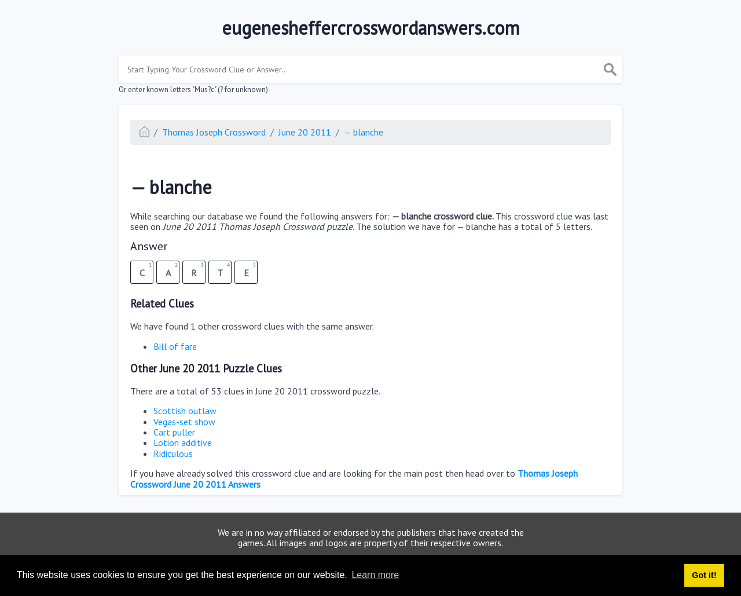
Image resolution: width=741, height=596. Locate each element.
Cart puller (174, 432)
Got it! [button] (704, 575)
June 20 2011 (304, 132)
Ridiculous (173, 453)
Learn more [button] (375, 575)
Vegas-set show (184, 421)
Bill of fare (175, 346)
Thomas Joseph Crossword (214, 132)
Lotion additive (182, 442)
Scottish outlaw (185, 410)
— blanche (363, 132)
